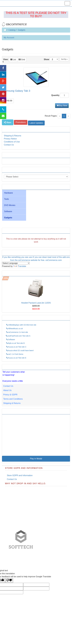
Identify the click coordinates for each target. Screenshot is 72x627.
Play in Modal (36, 459)
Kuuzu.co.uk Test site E (16, 358)
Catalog (11, 30)
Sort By (64, 59)
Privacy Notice (10, 139)
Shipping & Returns (12, 136)
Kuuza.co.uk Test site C (16, 347)
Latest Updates (36, 123)
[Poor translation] (9, 580)
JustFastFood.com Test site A (18, 336)
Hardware (8, 193)
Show (51, 59)
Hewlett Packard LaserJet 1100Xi (36, 303)
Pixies (55, 554)
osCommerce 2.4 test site (17, 332)
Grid (22, 59)
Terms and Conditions (13, 399)
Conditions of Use (12, 142)
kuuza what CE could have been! (20, 350)
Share (8, 122)
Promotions (21, 122)
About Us (7, 390)
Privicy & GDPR (10, 395)
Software (8, 211)
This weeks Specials (13, 273)
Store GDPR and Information (20, 475)
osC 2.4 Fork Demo (14, 354)
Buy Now (62, 105)
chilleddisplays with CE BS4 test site (21, 325)
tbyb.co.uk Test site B (15, 343)
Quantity (55, 95)
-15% (5, 278)
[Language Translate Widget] (16, 263)
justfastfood (35, 554)
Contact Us (9, 145)
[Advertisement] (36, 240)
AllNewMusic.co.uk (14, 329)
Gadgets (21, 30)
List (13, 59)
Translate (19, 266)
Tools (6, 199)
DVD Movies (9, 205)
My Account (9, 37)
